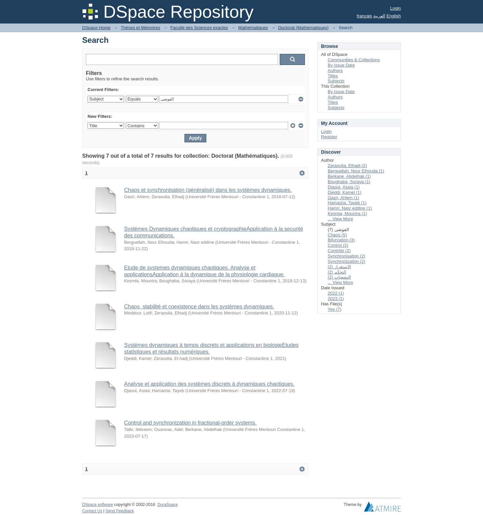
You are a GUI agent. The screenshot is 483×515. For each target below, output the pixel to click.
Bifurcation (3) (341, 239)
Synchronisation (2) (346, 256)
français (364, 15)
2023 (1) (336, 298)
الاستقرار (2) (339, 266)
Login (395, 8)
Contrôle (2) (339, 250)
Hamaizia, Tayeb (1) (347, 202)
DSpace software (97, 504)
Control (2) (338, 245)
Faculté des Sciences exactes (199, 27)
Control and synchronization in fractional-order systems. (190, 423)
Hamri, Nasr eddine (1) (350, 208)
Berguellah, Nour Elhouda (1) (356, 170)
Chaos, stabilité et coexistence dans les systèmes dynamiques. (199, 306)
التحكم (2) (337, 272)
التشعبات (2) (339, 277)
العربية (379, 15)
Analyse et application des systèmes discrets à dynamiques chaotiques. (209, 384)
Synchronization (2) (346, 261)
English (393, 15)
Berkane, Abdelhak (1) (349, 176)
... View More (340, 218)
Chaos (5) (337, 234)
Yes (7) (334, 309)
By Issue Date (341, 65)
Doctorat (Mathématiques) (303, 27)
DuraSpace (167, 504)
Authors (335, 70)
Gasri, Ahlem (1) (343, 197)
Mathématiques (253, 27)
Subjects (336, 80)
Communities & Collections (354, 59)
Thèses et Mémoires (140, 27)
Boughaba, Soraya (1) (349, 181)
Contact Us (92, 511)
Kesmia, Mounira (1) (347, 213)
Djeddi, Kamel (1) (344, 192)
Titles (333, 75)
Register (329, 136)
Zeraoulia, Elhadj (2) (347, 165)
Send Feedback (120, 511)
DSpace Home (96, 27)
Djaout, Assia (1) (344, 187)
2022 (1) (336, 293)
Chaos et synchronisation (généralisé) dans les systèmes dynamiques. (208, 190)
